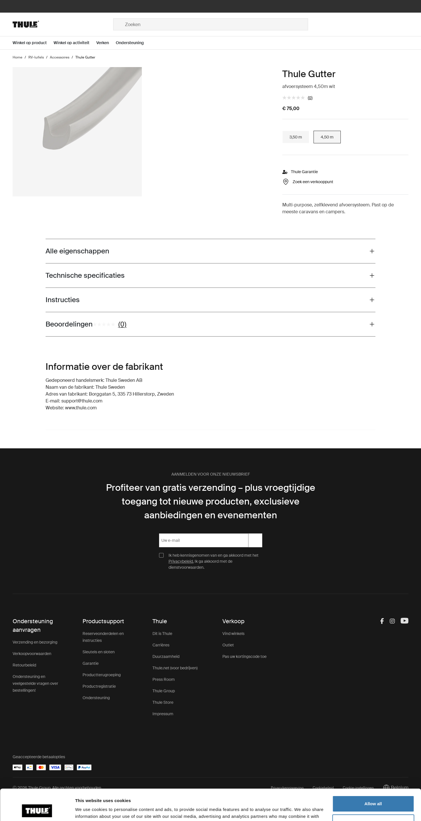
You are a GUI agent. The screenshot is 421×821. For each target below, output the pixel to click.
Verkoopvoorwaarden (32, 653)
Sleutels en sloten (99, 651)
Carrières (160, 645)
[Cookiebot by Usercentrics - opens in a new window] (37, 810)
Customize (373, 793)
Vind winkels (233, 633)
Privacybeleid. (181, 561)
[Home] (63, 24)
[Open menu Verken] (106, 42)
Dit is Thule (162, 633)
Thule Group (163, 690)
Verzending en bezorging (35, 642)
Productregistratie (99, 686)
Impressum (162, 713)
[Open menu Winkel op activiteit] (75, 42)
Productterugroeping (102, 674)
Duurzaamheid (165, 656)
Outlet (228, 645)
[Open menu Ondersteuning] (133, 42)
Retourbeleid (24, 665)
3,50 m (295, 137)
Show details (88, 809)
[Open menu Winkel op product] (33, 42)
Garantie (91, 663)
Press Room (163, 679)
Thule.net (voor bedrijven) (174, 668)
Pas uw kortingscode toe (244, 656)
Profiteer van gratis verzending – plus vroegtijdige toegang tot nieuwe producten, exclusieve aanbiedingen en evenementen (210, 501)
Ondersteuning (96, 697)
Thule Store (162, 702)
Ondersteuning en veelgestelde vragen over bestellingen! (35, 683)
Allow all (373, 774)
